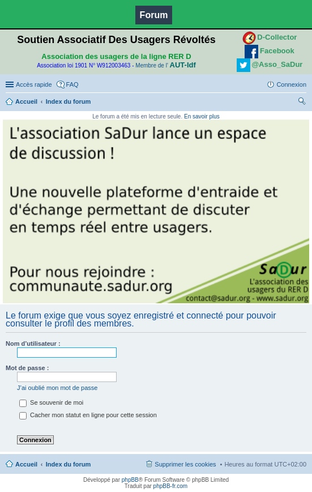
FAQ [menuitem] (72, 84)
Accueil (26, 101)
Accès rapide (34, 84)
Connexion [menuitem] (291, 84)
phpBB (130, 480)
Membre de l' (165, 65)
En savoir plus (202, 116)
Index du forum (68, 101)
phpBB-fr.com (170, 486)
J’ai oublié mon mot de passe (57, 387)
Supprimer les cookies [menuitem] (185, 464)
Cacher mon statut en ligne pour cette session (88, 415)
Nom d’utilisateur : (33, 343)
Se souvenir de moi (51, 402)
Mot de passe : (27, 367)
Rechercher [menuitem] (301, 102)
